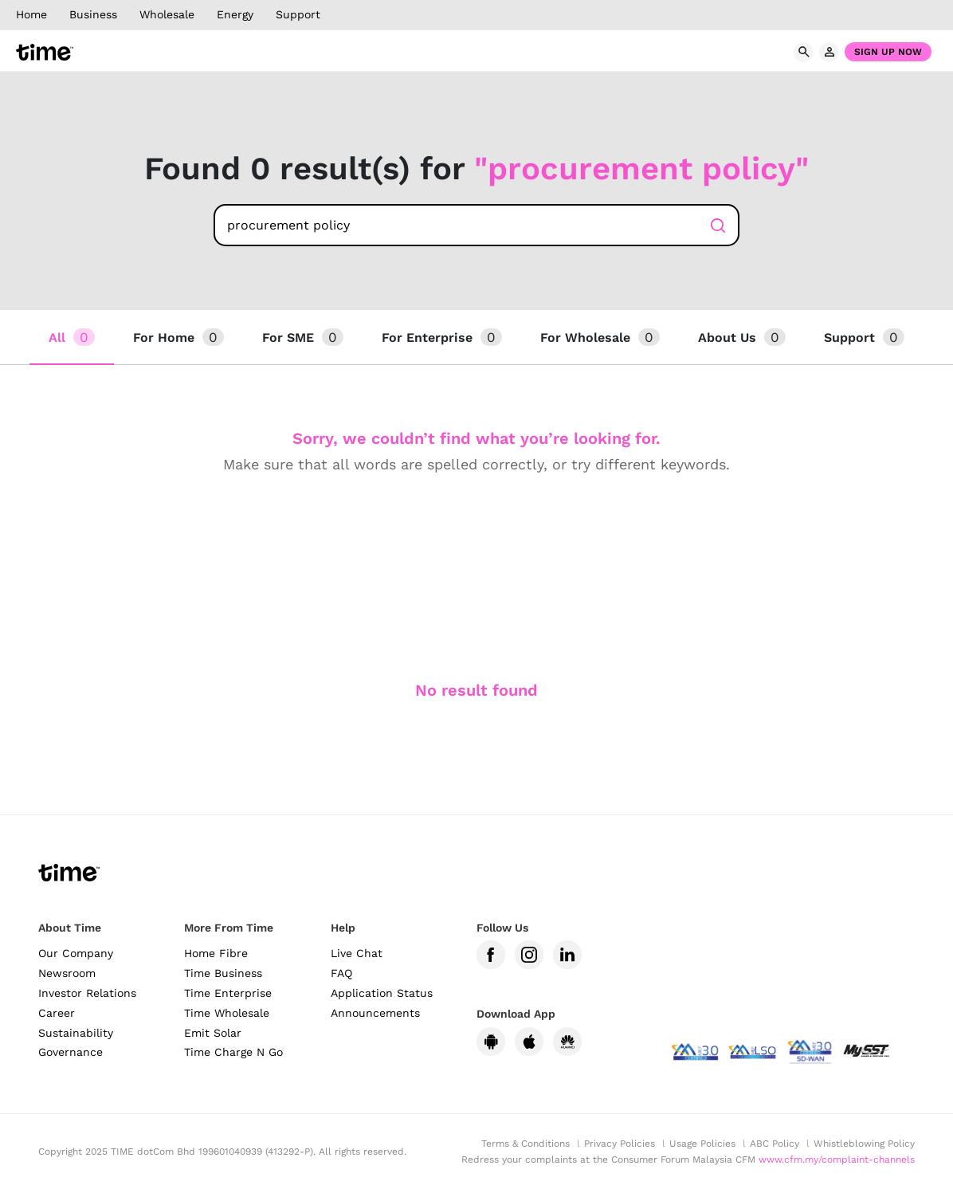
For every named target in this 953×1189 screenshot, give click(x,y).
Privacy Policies (619, 1143)
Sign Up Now (888, 51)
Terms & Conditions (525, 1143)
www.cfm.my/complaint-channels (837, 1159)
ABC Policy (774, 1143)
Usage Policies (702, 1143)
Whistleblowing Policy (864, 1143)
